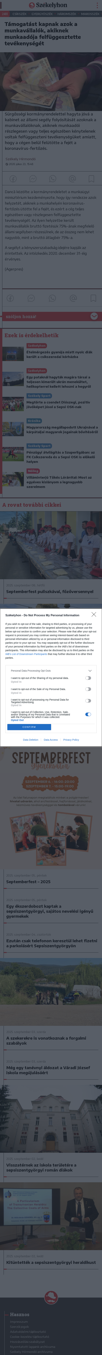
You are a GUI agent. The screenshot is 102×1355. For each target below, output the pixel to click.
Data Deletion (30, 739)
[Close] (95, 615)
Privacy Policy (71, 739)
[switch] (88, 678)
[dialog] (51, 678)
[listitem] (51, 671)
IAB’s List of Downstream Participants (26, 654)
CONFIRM (29, 727)
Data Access (51, 739)
